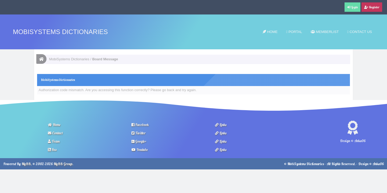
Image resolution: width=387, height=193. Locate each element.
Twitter (138, 133)
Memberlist (325, 32)
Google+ (138, 141)
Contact (55, 133)
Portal (294, 32)
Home (270, 32)
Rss (52, 149)
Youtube (139, 149)
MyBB (26, 164)
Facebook (140, 125)
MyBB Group (62, 164)
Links (220, 125)
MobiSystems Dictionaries (60, 31)
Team (54, 141)
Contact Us (359, 32)
